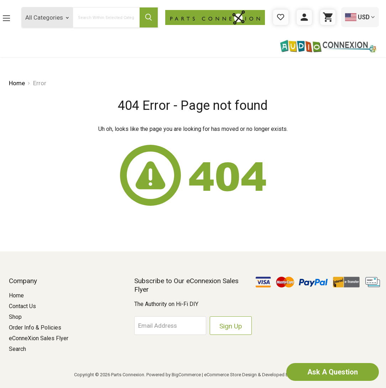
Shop (15, 316)
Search (17, 349)
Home (16, 295)
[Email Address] (170, 325)
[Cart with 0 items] (328, 17)
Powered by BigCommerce (173, 374)
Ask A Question (332, 372)
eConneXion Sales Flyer (38, 338)
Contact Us (22, 306)
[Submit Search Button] (149, 17)
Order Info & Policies (35, 327)
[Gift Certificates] (281, 17)
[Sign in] (304, 17)
